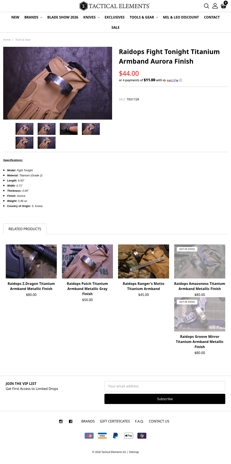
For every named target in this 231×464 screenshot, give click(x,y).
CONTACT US (159, 421)
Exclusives (115, 17)
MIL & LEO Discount (181, 17)
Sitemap (134, 452)
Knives (91, 17)
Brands (33, 17)
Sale (115, 27)
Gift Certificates (115, 421)
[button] (173, 80)
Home (6, 39)
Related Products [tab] (25, 229)
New (15, 17)
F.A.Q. (139, 421)
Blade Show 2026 (62, 17)
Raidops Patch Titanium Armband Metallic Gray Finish (87, 288)
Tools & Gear (144, 17)
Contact (212, 17)
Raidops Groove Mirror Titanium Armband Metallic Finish (200, 341)
